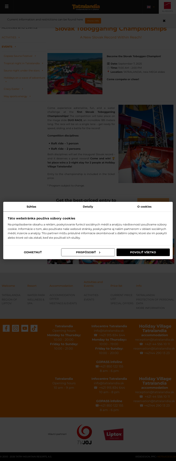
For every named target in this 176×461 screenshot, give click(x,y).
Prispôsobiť (88, 252)
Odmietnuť (33, 252)
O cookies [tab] (144, 206)
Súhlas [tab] (31, 206)
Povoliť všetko (143, 252)
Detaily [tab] (88, 206)
